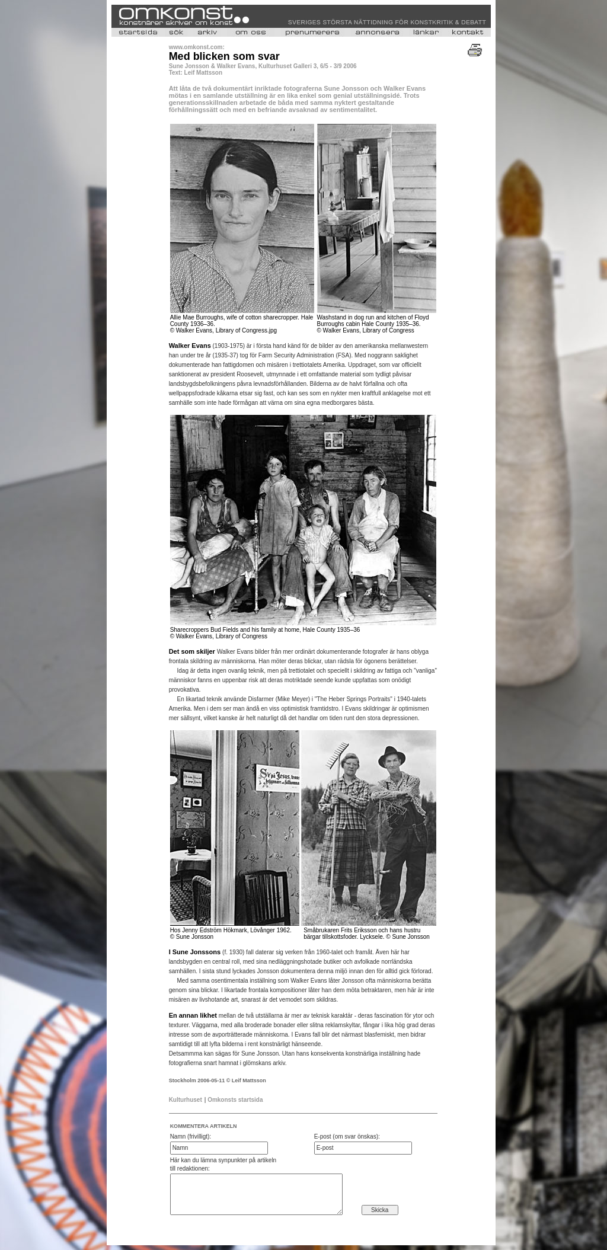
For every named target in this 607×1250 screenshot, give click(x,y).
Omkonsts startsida (235, 1099)
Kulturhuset (185, 1099)
